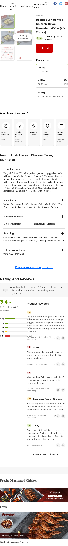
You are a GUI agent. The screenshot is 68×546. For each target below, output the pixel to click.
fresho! (39, 15)
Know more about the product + (34, 267)
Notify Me (44, 48)
